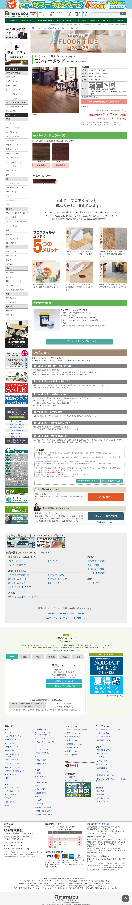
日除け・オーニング (13, 281)
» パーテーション (41, 749)
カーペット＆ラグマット (15, 187)
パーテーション (12, 226)
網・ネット (10, 273)
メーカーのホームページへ (88, 481)
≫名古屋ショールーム (16, 431)
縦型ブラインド (12, 149)
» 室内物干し (40, 773)
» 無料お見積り (101, 754)
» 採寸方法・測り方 (103, 737)
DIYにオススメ (11, 111)
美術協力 (94, 20)
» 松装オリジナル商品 (43, 807)
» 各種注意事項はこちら (90, 97)
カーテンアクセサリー (14, 136)
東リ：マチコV (53, 561)
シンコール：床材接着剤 (97, 569)
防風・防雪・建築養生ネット (17, 290)
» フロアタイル (10, 795)
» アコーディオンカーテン (45, 742)
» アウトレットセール (43, 815)
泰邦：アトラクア (54, 583)
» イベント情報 (71, 755)
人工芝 (8, 277)
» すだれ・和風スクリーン (15, 771)
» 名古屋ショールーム (73, 744)
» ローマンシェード (12, 767)
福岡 (78, 657)
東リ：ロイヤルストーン (17, 579)
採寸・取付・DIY (45, 20)
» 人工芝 (38, 800)
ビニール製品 (11, 217)
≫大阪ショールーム (16, 434)
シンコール (13, 90)
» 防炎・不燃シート (42, 789)
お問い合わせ (106, 497)
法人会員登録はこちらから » (106, 522)
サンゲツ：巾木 (94, 583)
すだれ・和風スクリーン (15, 166)
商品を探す (12, 20)
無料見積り (41, 165)
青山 (25, 657)
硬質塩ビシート (12, 256)
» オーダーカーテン (12, 732)
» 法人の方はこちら (103, 802)
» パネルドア (40, 746)
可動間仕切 (10, 234)
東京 (12, 657)
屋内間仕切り (11, 298)
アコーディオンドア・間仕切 (17, 213)
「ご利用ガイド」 (60, 475)
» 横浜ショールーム (72, 740)
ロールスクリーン (13, 153)
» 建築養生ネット (41, 793)
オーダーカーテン (13, 123)
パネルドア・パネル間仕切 (16, 222)
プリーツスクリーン (13, 158)
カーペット (51, 613)
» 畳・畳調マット (11, 802)
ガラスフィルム (12, 171)
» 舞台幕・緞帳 (41, 764)
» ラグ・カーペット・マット (15, 787)
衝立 (8, 230)
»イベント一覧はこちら (114, 696)
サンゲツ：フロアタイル (17, 565)
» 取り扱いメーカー (103, 798)
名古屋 (51, 657)
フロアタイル (12, 69)
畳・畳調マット (12, 200)
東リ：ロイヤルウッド (16, 583)
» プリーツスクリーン (13, 760)
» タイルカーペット (12, 791)
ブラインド (10, 141)
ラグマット (63, 613)
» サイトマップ (101, 764)
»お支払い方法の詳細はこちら (44, 406)
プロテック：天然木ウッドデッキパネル (23, 597)
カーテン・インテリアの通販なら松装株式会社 (66, 902)
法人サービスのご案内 (105, 516)
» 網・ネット (40, 786)
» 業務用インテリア (42, 811)
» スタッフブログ (102, 772)
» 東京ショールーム (72, 733)
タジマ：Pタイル (14, 561)
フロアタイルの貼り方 (14, 107)
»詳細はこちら (101, 837)
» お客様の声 (70, 777)
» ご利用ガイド (101, 757)
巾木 (8, 205)
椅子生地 (9, 311)
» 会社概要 (100, 791)
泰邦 (11, 85)
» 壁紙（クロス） (41, 760)
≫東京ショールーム (16, 421)
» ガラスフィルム (11, 775)
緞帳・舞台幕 (11, 243)
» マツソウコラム (102, 733)
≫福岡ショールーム (16, 437)
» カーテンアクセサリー (14, 736)
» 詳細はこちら (60, 852)
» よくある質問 (101, 761)
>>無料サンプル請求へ (45, 455)
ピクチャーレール (13, 260)
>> (70, 830)
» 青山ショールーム (72, 737)
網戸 (8, 175)
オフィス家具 (11, 302)
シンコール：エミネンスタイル (20, 587)
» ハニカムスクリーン (13, 764)
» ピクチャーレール (42, 756)
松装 (33, 28)
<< (59, 830)
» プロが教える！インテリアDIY (108, 730)
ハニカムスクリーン (13, 162)
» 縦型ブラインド (11, 751)
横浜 (38, 657)
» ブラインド (10, 743)
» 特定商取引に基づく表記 (106, 775)
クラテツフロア (13, 98)
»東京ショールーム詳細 (64, 681)
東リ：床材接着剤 (94, 565)
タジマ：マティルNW (56, 575)
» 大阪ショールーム (72, 748)
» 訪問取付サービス (103, 740)
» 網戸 (7, 778)
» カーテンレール (11, 740)
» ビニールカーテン (42, 738)
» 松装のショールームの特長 (76, 730)
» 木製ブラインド (11, 747)
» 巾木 (7, 805)
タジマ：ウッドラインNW (57, 579)
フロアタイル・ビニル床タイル (48, 28)
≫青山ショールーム (16, 424)
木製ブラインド (12, 145)
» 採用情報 (100, 794)
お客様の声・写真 (64, 20)
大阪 (65, 657)
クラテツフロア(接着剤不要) (19, 575)
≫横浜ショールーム (16, 427)
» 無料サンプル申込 (103, 750)
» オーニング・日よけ (43, 796)
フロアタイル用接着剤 (96, 561)
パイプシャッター (13, 239)
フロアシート (11, 196)
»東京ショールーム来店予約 (64, 686)
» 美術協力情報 (101, 768)
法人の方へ (81, 20)
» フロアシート (10, 798)
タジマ (11, 81)
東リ (11, 77)
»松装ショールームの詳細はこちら (66, 651)
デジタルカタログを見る (112, 481)
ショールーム (27, 20)
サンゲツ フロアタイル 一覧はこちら (80, 341)
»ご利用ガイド (70, 361)
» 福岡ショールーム (72, 751)
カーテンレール (12, 132)
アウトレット (11, 315)
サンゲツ (12, 94)
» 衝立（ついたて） (42, 753)
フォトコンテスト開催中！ (114, 20)
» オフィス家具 (41, 776)
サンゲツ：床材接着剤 (96, 573)
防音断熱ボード (12, 264)
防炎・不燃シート (13, 285)
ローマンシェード (13, 128)
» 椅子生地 (39, 804)
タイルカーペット (13, 183)
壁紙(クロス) (11, 251)
